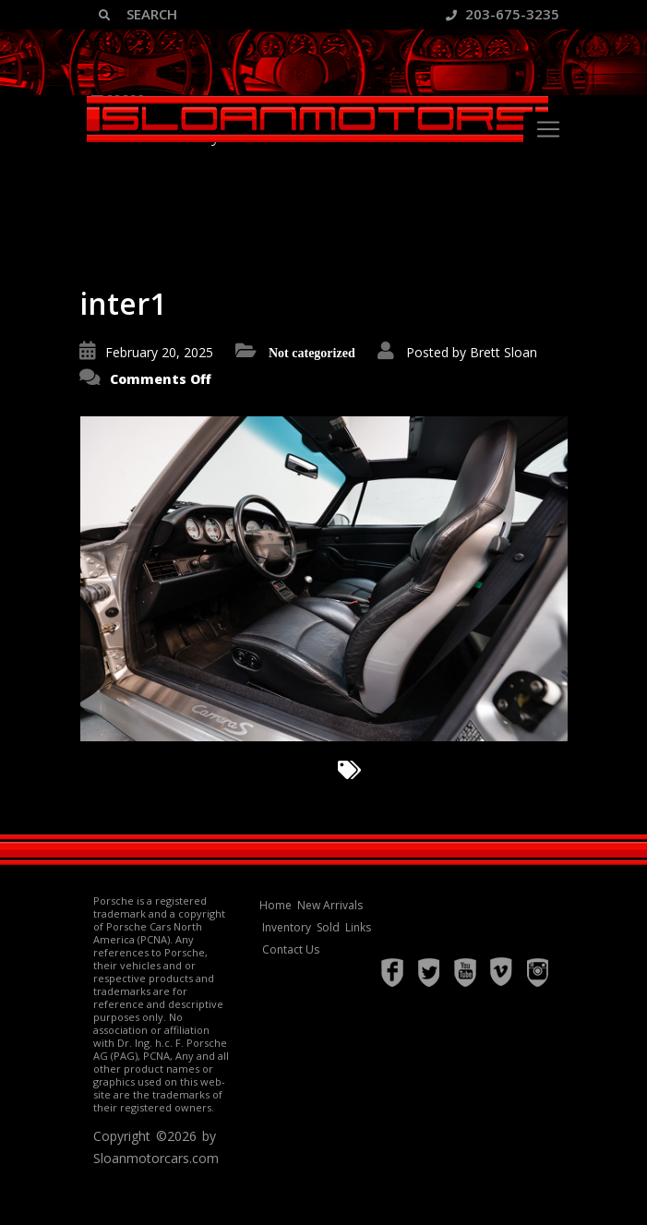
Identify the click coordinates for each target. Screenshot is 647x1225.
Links (358, 927)
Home (275, 905)
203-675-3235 (502, 14)
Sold (328, 927)
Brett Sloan (503, 352)
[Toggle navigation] (548, 129)
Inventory (286, 927)
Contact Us (290, 949)
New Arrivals (330, 905)
